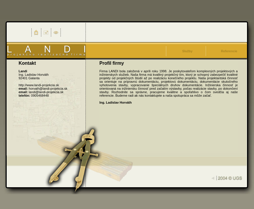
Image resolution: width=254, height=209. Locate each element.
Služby (187, 51)
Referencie (229, 51)
